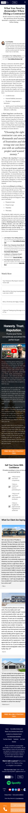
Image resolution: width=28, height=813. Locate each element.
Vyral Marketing (19, 798)
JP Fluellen (10, 41)
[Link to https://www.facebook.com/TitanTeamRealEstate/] (13, 789)
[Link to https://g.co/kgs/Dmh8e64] (25, 789)
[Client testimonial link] (14, 531)
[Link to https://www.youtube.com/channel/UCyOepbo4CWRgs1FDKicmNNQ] (10, 789)
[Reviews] (14, 742)
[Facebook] (16, 739)
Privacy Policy (8, 794)
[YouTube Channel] (7, 739)
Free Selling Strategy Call (15, 59)
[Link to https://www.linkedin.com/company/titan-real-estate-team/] (16, 789)
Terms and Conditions (18, 794)
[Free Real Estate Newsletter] (14, 736)
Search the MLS (17, 257)
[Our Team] (22, 739)
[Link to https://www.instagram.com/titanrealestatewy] (19, 789)
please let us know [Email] (18, 756)
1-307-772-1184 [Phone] (12, 763)
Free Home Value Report (11, 251)
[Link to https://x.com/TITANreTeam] (22, 789)
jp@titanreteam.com (7, 227)
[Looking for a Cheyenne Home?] (14, 734)
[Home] (8, 2)
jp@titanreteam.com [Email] (21, 771)
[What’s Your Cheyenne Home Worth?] (14, 731)
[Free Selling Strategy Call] (16, 729)
